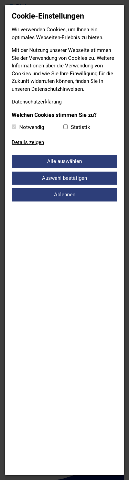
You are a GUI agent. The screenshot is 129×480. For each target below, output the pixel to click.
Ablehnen (64, 195)
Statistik (80, 127)
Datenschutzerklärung (37, 102)
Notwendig (31, 127)
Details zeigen (28, 142)
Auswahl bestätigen (64, 178)
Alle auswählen (64, 161)
